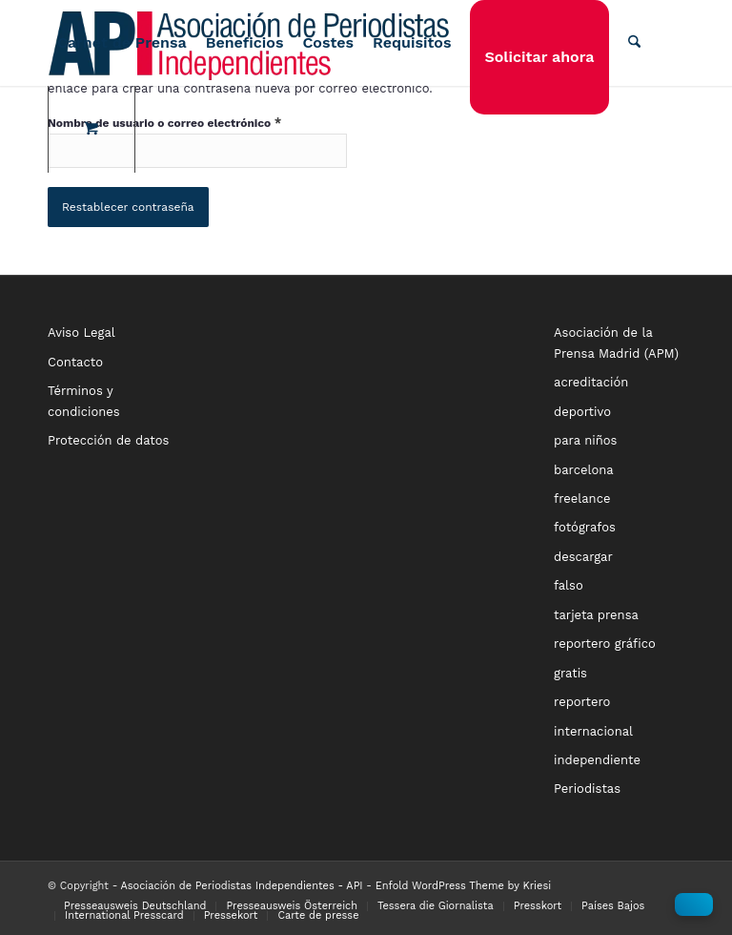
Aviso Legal (81, 332)
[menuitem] (122, 43)
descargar (583, 557)
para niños (585, 440)
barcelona (584, 470)
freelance (582, 498)
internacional (593, 731)
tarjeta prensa (596, 615)
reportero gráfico (605, 643)
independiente (597, 760)
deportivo (582, 412)
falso (568, 585)
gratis (570, 673)
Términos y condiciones (84, 401)
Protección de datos (108, 440)
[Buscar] (634, 43)
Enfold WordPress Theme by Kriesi (463, 886)
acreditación (591, 382)
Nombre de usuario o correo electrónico (164, 122)
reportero (582, 702)
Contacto (75, 362)
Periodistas (587, 788)
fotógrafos (585, 527)
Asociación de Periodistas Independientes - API (242, 886)
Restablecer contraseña (128, 207)
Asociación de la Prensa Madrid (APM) (616, 342)
